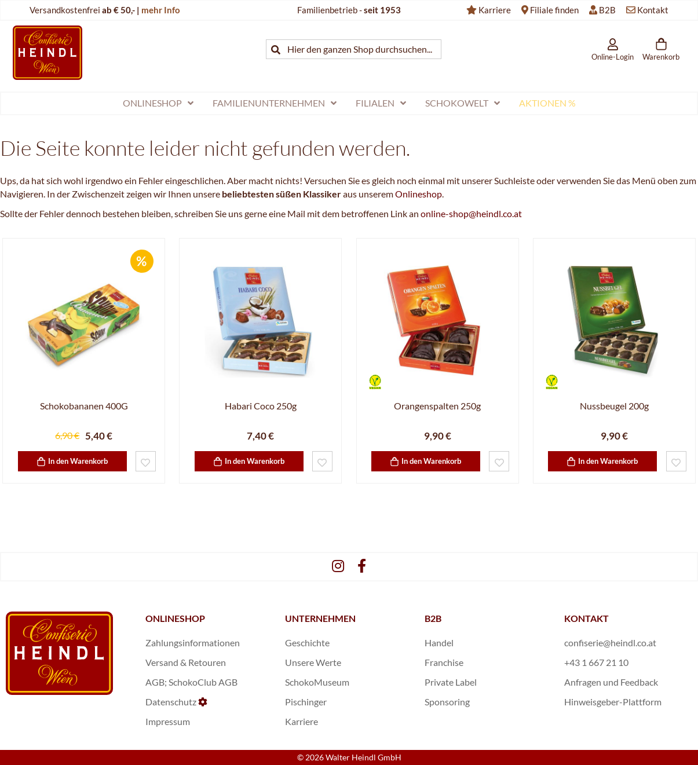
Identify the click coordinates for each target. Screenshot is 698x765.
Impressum (167, 721)
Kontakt (652, 10)
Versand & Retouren (185, 662)
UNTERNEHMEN (320, 618)
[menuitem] (158, 103)
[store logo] (47, 52)
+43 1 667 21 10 (596, 662)
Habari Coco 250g (261, 405)
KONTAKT (586, 618)
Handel (439, 642)
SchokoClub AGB (203, 681)
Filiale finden (554, 10)
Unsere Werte (313, 662)
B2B (607, 10)
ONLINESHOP (175, 618)
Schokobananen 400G (84, 405)
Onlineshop (418, 193)
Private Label (451, 681)
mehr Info (160, 10)
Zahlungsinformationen (192, 642)
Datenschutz (170, 701)
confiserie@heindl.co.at (610, 642)
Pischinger (306, 701)
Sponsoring (447, 701)
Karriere (494, 10)
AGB (155, 681)
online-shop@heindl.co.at (471, 213)
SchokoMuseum (317, 681)
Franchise (444, 662)
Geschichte (307, 642)
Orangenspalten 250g (437, 405)
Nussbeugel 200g (614, 405)
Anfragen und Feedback (611, 681)
